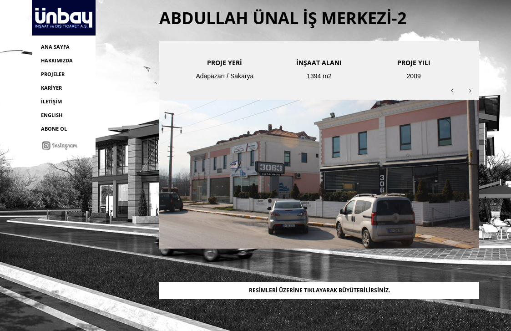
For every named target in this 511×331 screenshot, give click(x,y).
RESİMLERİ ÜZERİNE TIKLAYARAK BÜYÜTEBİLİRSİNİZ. (319, 290)
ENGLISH (51, 115)
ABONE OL (54, 128)
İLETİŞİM (51, 101)
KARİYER (51, 87)
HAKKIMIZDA (57, 60)
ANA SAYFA (55, 46)
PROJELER (53, 74)
